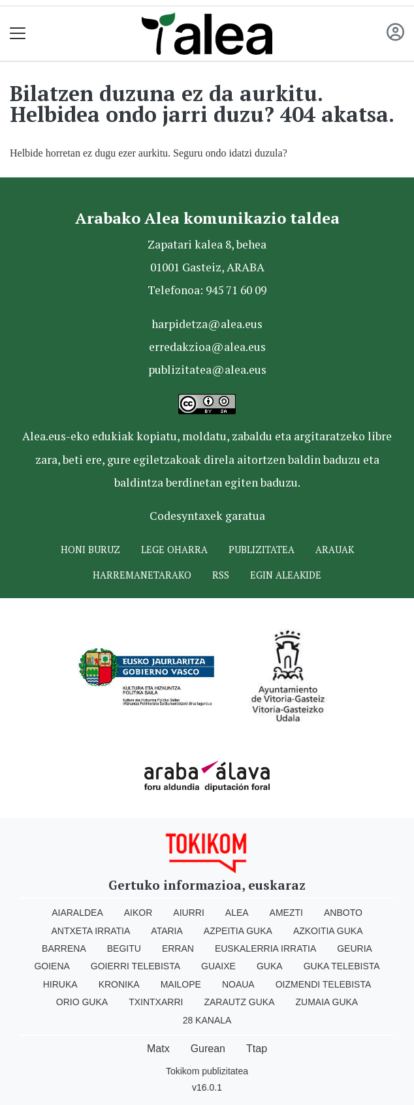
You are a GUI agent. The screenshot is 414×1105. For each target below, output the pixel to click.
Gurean (208, 1048)
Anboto (343, 912)
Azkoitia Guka (328, 931)
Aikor (138, 912)
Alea (237, 912)
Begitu (124, 948)
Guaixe (218, 966)
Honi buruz (90, 549)
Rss (220, 575)
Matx (158, 1048)
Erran (178, 948)
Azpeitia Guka (238, 931)
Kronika (119, 984)
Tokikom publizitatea (207, 1071)
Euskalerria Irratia (265, 948)
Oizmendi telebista (324, 984)
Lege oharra (174, 549)
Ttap (256, 1048)
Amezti (286, 912)
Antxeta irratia (91, 931)
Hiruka (60, 984)
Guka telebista (342, 966)
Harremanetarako (142, 575)
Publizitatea (262, 549)
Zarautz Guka (239, 1002)
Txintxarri (156, 1002)
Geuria (354, 948)
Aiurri (188, 912)
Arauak (334, 549)
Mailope (181, 984)
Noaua (238, 984)
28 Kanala (207, 1020)
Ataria (167, 931)
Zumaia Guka (327, 1002)
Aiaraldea (77, 912)
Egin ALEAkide (285, 575)
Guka (270, 966)
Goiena (51, 966)
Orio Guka (82, 1002)
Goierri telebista (135, 966)
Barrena (64, 948)
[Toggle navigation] (18, 33)
